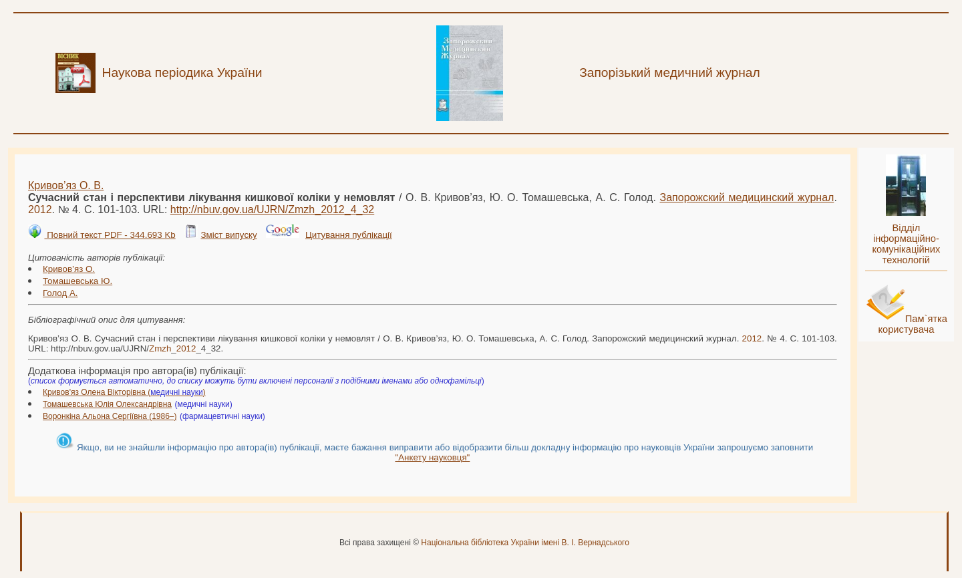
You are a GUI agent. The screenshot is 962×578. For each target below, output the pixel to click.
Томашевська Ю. (77, 281)
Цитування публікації (348, 235)
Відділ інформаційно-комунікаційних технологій (906, 244)
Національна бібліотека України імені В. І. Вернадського (525, 542)
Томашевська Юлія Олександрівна (107, 404)
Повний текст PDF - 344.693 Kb (109, 235)
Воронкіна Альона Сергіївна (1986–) (110, 416)
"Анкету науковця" (432, 457)
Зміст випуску (228, 235)
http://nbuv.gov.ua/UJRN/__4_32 (272, 209)
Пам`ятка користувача (912, 324)
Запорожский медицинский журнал (747, 197)
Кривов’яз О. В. (66, 185)
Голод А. (60, 293)
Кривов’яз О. (69, 269)
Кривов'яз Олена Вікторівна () (124, 392)
